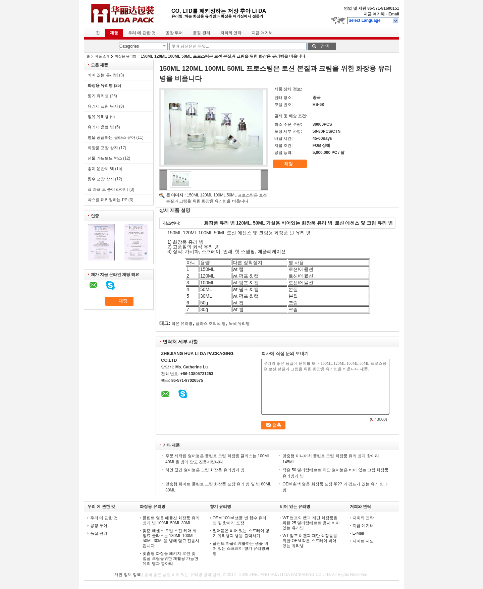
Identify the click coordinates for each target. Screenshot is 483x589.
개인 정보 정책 (127, 574)
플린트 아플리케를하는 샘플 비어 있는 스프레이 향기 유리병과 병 (241, 548)
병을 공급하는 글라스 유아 (111, 137)
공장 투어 (174, 33)
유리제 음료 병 (101, 127)
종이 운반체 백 (101, 168)
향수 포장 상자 (101, 179)
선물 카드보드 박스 (105, 158)
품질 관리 (201, 33)
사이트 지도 (363, 541)
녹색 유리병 (239, 323)
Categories (129, 46)
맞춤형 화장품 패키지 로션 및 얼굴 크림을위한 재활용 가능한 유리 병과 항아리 (170, 558)
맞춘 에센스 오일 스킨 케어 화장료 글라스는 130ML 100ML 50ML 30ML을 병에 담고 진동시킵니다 (171, 538)
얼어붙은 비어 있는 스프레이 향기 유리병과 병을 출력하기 (241, 533)
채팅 (293, 164)
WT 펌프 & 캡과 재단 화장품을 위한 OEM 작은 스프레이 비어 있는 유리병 (309, 540)
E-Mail (358, 533)
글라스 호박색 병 (211, 323)
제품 (114, 33)
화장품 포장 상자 (103, 147)
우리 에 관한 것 (142, 33)
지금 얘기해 (374, 14)
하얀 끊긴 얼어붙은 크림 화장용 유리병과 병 (205, 470)
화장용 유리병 (125, 56)
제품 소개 (102, 56)
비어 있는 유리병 (103, 75)
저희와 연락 (230, 33)
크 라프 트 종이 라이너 (108, 189)
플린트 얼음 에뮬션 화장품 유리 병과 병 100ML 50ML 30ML (171, 520)
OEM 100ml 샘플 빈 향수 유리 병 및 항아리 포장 (240, 520)
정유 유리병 (98, 116)
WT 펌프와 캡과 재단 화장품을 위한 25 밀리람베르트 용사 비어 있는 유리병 (311, 523)
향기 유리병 (98, 96)
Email (393, 14)
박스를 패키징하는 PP (107, 199)
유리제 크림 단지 (103, 106)
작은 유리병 (182, 323)
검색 (324, 46)
